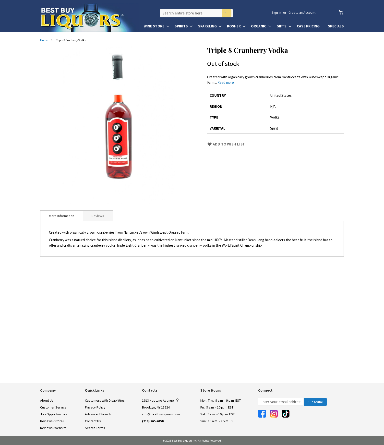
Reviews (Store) (52, 421)
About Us (46, 400)
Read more (225, 82)
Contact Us (93, 421)
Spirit (274, 128)
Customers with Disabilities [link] (105, 400)
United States (281, 95)
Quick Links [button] (94, 390)
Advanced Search (98, 414)
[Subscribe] (315, 402)
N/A (273, 106)
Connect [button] (265, 390)
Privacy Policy (95, 407)
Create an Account (301, 12)
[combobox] (208, 12)
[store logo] (89, 17)
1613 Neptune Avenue (160, 400)
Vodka (274, 117)
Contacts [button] (149, 390)
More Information (61, 216)
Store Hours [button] (210, 390)
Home (44, 40)
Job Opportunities (53, 414)
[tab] (61, 215)
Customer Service (53, 407)
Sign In (276, 12)
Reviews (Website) (54, 428)
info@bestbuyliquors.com (161, 414)
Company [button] (48, 390)
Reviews (98, 216)
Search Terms (95, 428)
